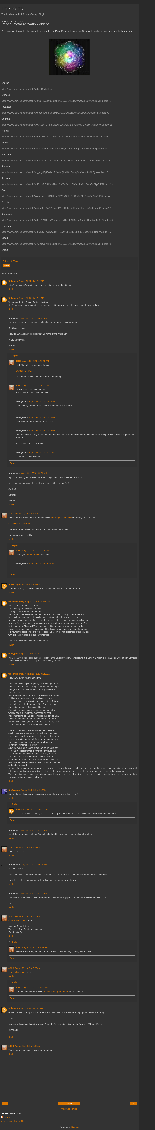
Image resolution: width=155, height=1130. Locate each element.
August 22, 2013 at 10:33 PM (35, 386)
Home (69, 1103)
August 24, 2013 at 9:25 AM (31, 1008)
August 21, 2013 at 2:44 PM (27, 584)
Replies (15, 356)
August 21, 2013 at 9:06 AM (34, 473)
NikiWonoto (14, 790)
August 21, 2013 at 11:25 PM (35, 550)
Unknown (13, 281)
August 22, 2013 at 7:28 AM (38, 674)
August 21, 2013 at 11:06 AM (28, 514)
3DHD (18, 361)
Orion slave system (17, 920)
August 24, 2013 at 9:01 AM (35, 987)
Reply (11, 289)
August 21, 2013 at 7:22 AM (31, 298)
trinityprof (13, 654)
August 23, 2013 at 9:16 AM (27, 916)
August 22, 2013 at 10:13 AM (35, 361)
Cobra (7, 1117)
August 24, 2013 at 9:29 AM (35, 947)
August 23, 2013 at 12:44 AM (42, 417)
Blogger (74, 1127)
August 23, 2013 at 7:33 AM (34, 893)
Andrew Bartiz (32, 554)
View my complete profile (12, 1121)
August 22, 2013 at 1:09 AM (31, 654)
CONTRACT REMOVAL (19, 524)
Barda (19, 809)
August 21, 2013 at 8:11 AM (34, 318)
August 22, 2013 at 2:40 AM (41, 564)
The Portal (12, 8)
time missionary (16, 602)
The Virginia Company (61, 518)
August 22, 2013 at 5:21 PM (35, 809)
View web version (69, 1109)
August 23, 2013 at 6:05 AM (34, 864)
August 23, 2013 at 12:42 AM (42, 401)
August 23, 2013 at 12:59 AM (42, 431)
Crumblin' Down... (24, 371)
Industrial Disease (16, 972)
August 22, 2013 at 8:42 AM (33, 790)
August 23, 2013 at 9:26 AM (27, 968)
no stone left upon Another (56, 992)
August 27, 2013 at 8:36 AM (27, 1046)
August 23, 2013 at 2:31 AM (34, 830)
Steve (11, 584)
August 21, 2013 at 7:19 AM (31, 281)
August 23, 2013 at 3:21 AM (41, 452)
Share (6, 266)
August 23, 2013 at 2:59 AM (27, 847)
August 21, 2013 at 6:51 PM (38, 602)
